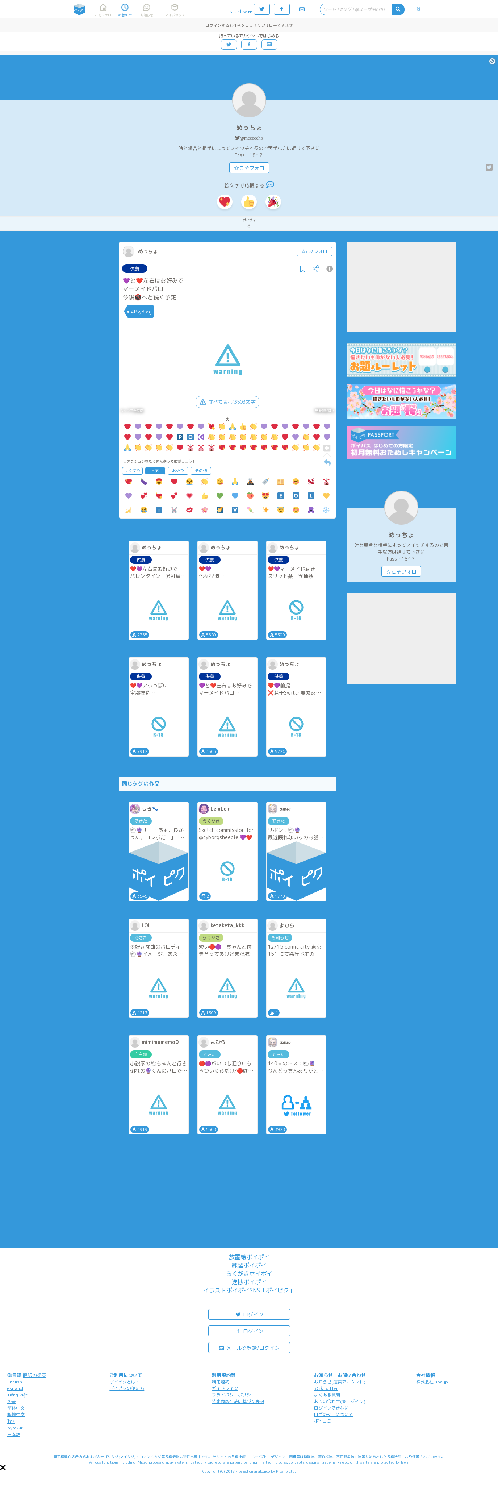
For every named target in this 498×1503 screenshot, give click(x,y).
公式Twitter (326, 1388)
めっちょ (249, 127)
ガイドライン (225, 1388)
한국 (11, 1401)
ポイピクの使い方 (126, 1388)
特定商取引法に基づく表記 (238, 1401)
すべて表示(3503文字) (227, 402)
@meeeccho (251, 138)
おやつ (178, 471)
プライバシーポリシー (233, 1395)
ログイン (249, 1314)
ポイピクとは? (123, 1382)
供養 (134, 268)
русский (15, 1428)
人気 (155, 471)
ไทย (11, 1421)
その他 (201, 471)
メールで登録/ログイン (249, 1347)
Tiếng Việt (17, 1395)
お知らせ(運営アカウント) (339, 1382)
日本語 (13, 1434)
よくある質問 (327, 1395)
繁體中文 (16, 1414)
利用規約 (220, 1382)
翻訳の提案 (34, 1375)
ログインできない (331, 1408)
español (15, 1388)
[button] (3, 1467)
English (14, 1382)
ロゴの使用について (333, 1414)
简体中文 (16, 1408)
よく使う (132, 471)
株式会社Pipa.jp (432, 1382)
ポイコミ (322, 1421)
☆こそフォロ (249, 168)
